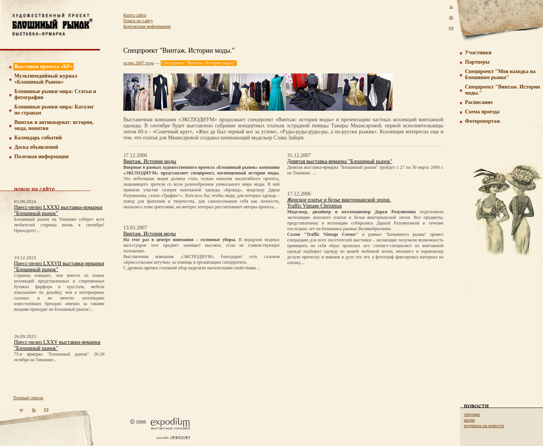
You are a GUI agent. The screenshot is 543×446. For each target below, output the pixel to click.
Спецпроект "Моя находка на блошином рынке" (500, 74)
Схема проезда (482, 112)
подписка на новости (484, 425)
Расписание (479, 102)
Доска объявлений (36, 147)
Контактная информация (146, 26)
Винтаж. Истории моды (149, 161)
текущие (472, 414)
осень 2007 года (138, 63)
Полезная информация (41, 156)
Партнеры (477, 62)
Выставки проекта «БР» (43, 66)
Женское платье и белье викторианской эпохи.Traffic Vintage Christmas (339, 203)
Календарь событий (38, 138)
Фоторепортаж (482, 121)
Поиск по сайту (138, 20)
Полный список (28, 397)
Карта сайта (134, 15)
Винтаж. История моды (149, 234)
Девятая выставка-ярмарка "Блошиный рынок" (340, 161)
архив (469, 420)
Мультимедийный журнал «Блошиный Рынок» (45, 79)
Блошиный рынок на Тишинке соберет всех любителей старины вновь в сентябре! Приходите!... (59, 225)
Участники (478, 52)
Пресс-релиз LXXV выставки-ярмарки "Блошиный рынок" (57, 345)
